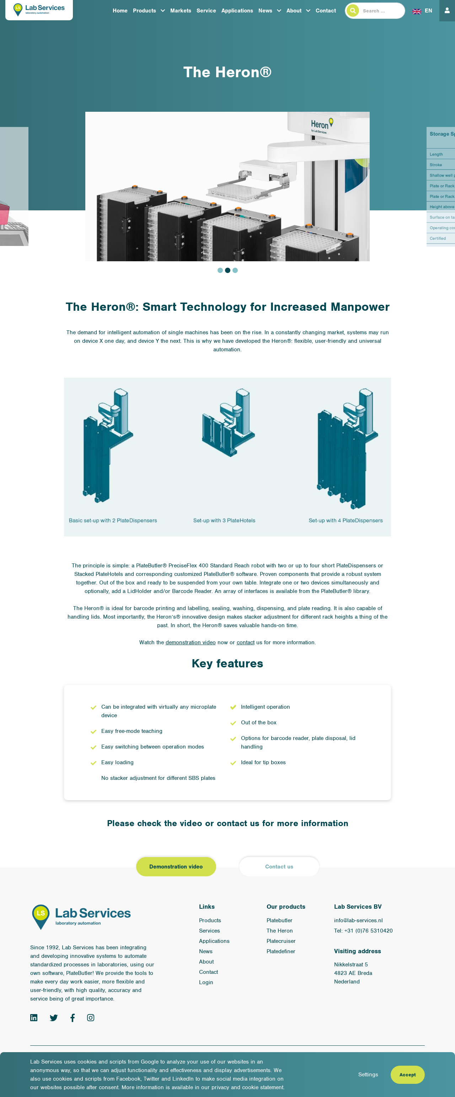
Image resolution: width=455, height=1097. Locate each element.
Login (206, 982)
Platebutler (280, 920)
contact (246, 642)
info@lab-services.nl (358, 920)
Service (206, 10)
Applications (237, 10)
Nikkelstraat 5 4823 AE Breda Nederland (353, 973)
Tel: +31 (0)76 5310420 (363, 930)
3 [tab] (235, 270)
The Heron (280, 930)
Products (144, 10)
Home (120, 10)
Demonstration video (176, 866)
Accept (408, 1075)
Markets (180, 10)
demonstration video (191, 642)
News (265, 10)
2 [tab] (227, 270)
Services (209, 930)
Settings (368, 1074)
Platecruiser (281, 941)
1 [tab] (220, 270)
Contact (326, 10)
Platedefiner (281, 951)
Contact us (279, 866)
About (294, 10)
